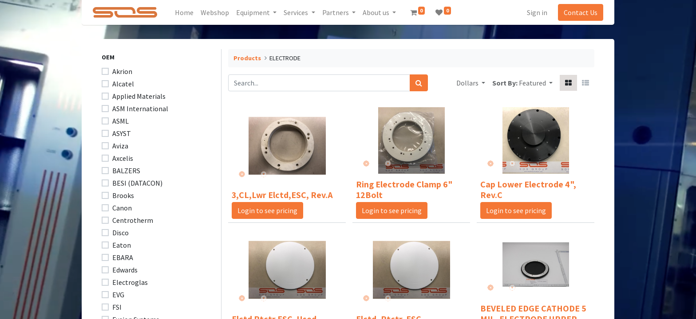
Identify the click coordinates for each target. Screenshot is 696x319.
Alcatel (123, 83)
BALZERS (126, 170)
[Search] (419, 82)
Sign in (534, 12)
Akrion (122, 71)
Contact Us (578, 12)
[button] (536, 83)
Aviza (120, 145)
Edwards (125, 269)
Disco (120, 232)
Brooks (123, 195)
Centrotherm (132, 220)
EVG (118, 294)
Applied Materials (139, 96)
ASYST (121, 133)
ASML (120, 121)
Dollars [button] (468, 82)
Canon (122, 207)
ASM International (140, 108)
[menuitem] (187, 12)
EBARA (122, 257)
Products (247, 58)
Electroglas (130, 282)
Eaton (121, 245)
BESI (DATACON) (137, 183)
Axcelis (122, 158)
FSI (117, 307)
